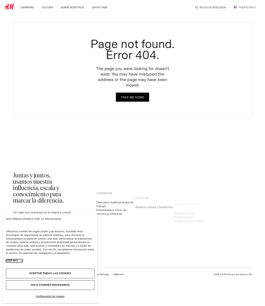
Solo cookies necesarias (50, 284)
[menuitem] (27, 7)
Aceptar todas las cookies (50, 273)
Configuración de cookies (50, 296)
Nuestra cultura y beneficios (154, 213)
